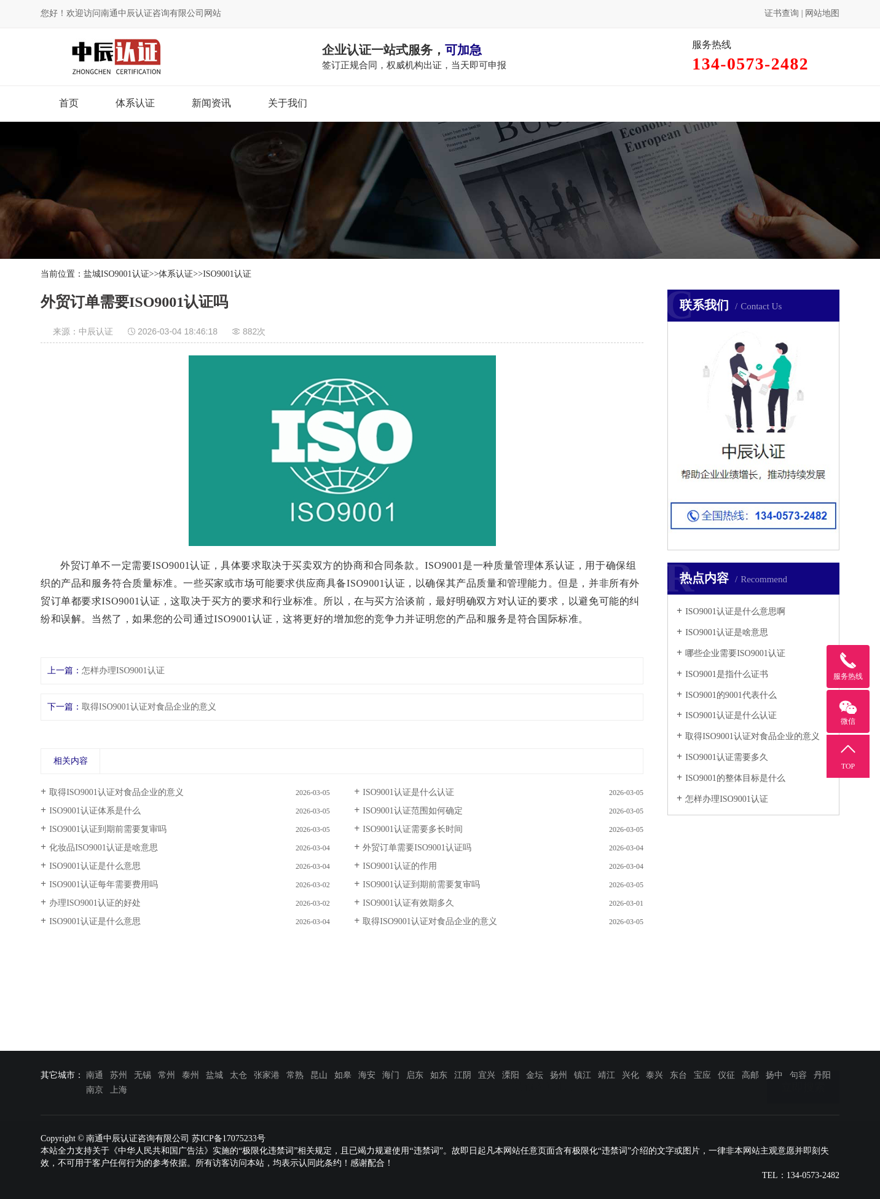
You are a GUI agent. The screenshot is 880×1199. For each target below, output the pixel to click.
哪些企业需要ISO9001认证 (735, 653)
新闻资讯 (211, 103)
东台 (678, 1075)
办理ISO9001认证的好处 (95, 903)
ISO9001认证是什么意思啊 (735, 611)
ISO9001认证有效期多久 (408, 903)
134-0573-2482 (813, 1175)
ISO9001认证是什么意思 (95, 866)
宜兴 (486, 1075)
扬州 (558, 1075)
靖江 (606, 1075)
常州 (166, 1075)
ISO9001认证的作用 (400, 866)
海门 (390, 1075)
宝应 (702, 1075)
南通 (94, 1075)
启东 (414, 1075)
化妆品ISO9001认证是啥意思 (103, 847)
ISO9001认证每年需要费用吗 (103, 884)
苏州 (118, 1075)
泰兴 (654, 1075)
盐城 (214, 1075)
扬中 (774, 1075)
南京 (94, 1089)
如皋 (343, 1075)
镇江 (582, 1075)
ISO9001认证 (227, 274)
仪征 (726, 1075)
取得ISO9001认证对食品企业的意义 (752, 736)
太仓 (238, 1075)
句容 (798, 1075)
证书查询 (781, 13)
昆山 (319, 1075)
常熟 (295, 1075)
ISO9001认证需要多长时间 (413, 829)
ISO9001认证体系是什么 (95, 810)
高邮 (750, 1075)
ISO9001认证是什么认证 (731, 715)
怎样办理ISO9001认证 (726, 799)
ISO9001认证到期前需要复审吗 (108, 829)
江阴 (462, 1075)
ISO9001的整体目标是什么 (735, 778)
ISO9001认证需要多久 (726, 757)
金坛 (534, 1075)
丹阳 (822, 1075)
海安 (366, 1075)
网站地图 (822, 13)
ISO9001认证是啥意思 (726, 632)
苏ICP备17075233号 (228, 1138)
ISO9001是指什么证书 (726, 674)
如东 (438, 1075)
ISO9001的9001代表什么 (731, 695)
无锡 (142, 1075)
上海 (118, 1089)
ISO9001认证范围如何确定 (413, 810)
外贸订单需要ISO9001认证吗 (417, 847)
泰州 (190, 1075)
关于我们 (287, 103)
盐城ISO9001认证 (116, 274)
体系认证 (135, 103)
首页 (69, 103)
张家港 (267, 1075)
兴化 (630, 1075)
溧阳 (510, 1075)
